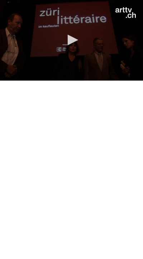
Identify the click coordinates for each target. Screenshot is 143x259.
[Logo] (125, 12)
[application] (71, 40)
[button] (72, 40)
